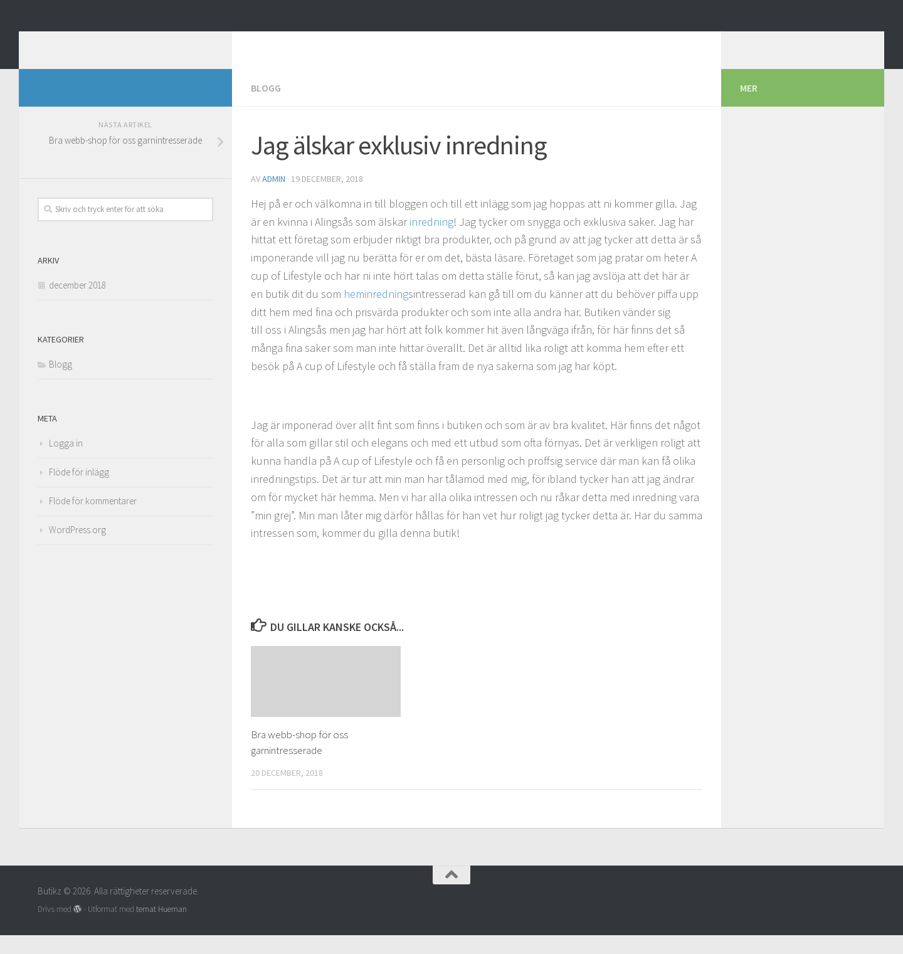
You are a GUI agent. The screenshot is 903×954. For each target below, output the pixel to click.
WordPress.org (77, 548)
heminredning (376, 312)
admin (273, 197)
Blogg (266, 106)
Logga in (66, 462)
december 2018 (77, 304)
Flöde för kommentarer (93, 520)
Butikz (73, 43)
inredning (431, 240)
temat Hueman (161, 928)
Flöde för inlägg (79, 491)
